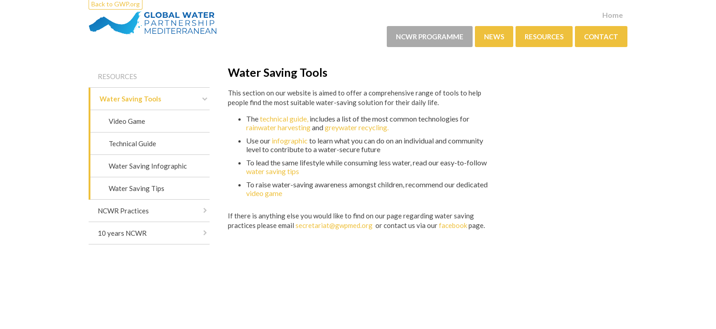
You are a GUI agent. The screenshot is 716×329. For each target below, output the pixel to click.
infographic (290, 140)
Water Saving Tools (130, 99)
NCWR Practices (123, 211)
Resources (544, 36)
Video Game (127, 121)
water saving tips (272, 171)
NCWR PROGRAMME (429, 36)
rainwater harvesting (278, 127)
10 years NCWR (122, 233)
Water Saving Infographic (148, 166)
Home (612, 15)
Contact (601, 36)
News (494, 36)
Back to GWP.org (115, 4)
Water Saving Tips (136, 188)
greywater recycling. (357, 127)
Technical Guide (132, 143)
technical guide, (284, 118)
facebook (452, 225)
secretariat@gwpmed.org (334, 225)
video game (264, 193)
